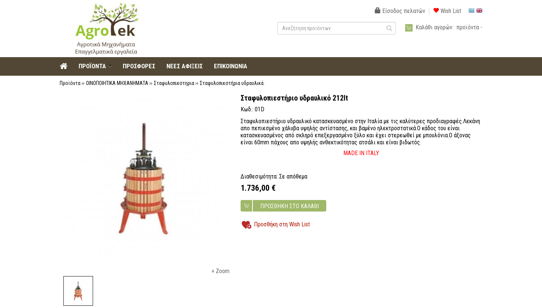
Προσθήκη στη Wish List (282, 224)
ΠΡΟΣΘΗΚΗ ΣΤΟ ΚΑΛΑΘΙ (289, 206)
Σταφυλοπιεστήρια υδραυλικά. (232, 83)
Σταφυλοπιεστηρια (174, 83)
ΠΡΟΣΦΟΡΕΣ (139, 66)
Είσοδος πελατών (400, 10)
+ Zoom (220, 271)
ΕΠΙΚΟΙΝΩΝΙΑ (230, 66)
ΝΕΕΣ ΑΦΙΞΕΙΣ (184, 66)
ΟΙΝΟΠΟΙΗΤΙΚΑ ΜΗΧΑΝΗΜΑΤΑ (117, 83)
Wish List (447, 10)
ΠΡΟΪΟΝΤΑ (92, 66)
